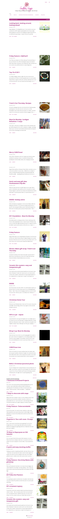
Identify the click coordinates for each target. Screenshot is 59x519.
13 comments (11, 497)
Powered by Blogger (29, 515)
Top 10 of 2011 (14, 72)
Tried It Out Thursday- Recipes (20, 103)
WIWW (11, 284)
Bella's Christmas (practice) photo (21, 364)
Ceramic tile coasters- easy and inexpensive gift (20, 266)
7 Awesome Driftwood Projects (18, 380)
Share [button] (10, 36)
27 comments (11, 484)
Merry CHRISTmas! (16, 152)
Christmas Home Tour (17, 300)
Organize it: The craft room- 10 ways (20, 419)
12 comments (14, 309)
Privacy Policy (42, 14)
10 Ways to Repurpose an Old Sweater (17, 433)
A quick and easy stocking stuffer (19, 447)
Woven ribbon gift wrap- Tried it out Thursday (22, 250)
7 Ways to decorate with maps (17, 393)
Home (10, 14)
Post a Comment (14, 36)
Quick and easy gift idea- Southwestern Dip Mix (18, 182)
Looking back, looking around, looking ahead (20, 24)
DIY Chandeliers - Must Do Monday (21, 216)
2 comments (14, 194)
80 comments (11, 417)
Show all (47, 19)
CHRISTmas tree (15, 347)
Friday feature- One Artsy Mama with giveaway (20, 461)
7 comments (14, 278)
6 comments (14, 83)
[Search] (46, 2)
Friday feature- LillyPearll (18, 56)
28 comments (11, 473)
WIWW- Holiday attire (17, 200)
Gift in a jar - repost (16, 315)
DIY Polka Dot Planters (15, 475)
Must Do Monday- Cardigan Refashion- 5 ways (19, 120)
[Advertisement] (22, 46)
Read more (34, 36)
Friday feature (14, 232)
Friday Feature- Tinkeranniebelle (18, 406)
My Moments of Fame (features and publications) (25, 14)
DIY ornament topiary (14, 486)
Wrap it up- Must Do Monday (19, 331)
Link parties (36, 14)
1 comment (13, 67)
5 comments (11, 430)
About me (14, 14)
